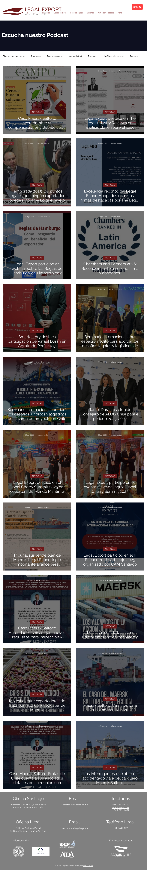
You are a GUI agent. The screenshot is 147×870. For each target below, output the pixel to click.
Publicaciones (55, 56)
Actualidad (75, 56)
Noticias (36, 56)
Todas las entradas (14, 56)
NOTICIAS (37, 112)
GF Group (88, 865)
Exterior (92, 56)
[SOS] (137, 7)
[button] (106, 11)
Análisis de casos (113, 56)
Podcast (134, 56)
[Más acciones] (66, 72)
